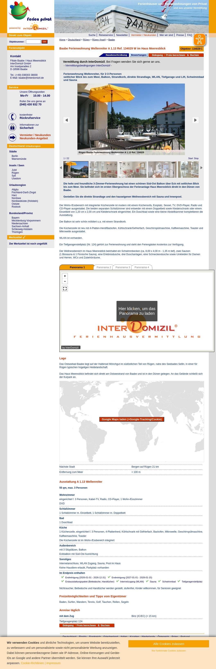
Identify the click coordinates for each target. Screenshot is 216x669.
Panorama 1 (77, 267)
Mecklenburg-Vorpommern (26, 220)
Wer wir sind (166, 35)
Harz (14, 195)
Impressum (53, 663)
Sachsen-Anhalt (20, 226)
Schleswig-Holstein (22, 229)
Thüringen (17, 232)
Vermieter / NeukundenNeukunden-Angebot (35, 136)
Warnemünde (19, 158)
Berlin (15, 156)
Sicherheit (27, 128)
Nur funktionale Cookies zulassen (169, 650)
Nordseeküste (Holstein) (25, 201)
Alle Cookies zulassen (168, 644)
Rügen (15, 172)
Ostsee (15, 203)
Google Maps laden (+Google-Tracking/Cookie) (132, 419)
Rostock (16, 206)
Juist (14, 170)
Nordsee (16, 198)
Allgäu (15, 189)
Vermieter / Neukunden (143, 35)
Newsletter (122, 35)
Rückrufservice (30, 118)
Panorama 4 (142, 267)
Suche (92, 35)
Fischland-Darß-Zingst (24, 192)
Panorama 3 (123, 267)
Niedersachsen (20, 223)
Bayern (15, 217)
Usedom (16, 178)
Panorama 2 (104, 267)
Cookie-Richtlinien (32, 663)
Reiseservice (106, 35)
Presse (180, 35)
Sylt (14, 175)
